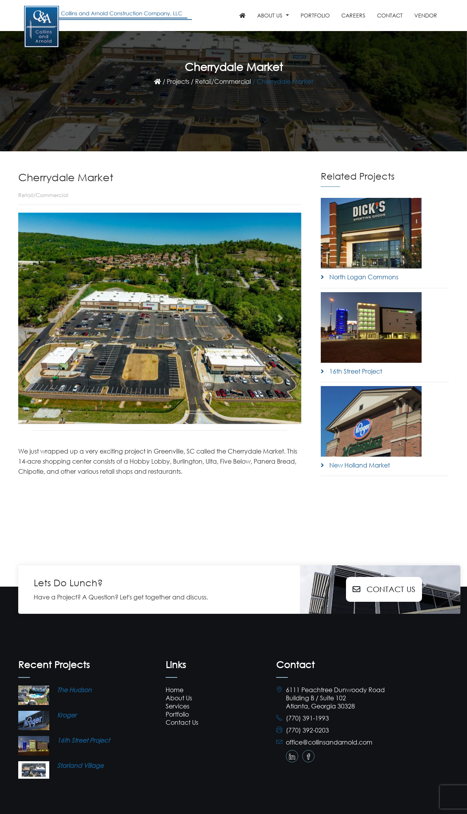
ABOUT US (269, 15)
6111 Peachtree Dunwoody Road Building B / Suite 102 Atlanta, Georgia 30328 (335, 698)
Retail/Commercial (223, 81)
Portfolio (177, 714)
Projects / (180, 81)
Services (177, 706)
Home (174, 690)
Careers (353, 15)
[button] (39, 318)
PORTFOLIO (315, 15)
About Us (179, 698)
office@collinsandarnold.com (329, 742)
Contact (390, 15)
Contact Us (384, 589)
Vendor (425, 15)
